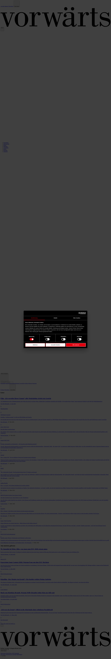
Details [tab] (55, 317)
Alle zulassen (75, 344)
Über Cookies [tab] (76, 317)
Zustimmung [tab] (34, 317)
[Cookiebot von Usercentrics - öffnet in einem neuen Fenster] (79, 313)
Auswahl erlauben (55, 344)
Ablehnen (35, 344)
